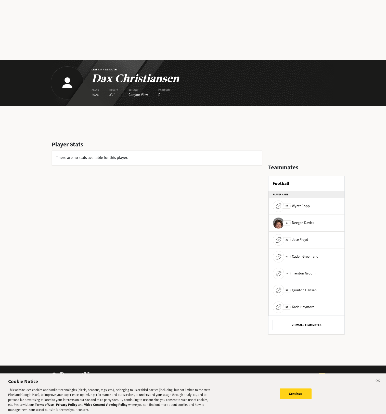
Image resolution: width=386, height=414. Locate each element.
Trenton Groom (294, 273)
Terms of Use (44, 407)
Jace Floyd (290, 239)
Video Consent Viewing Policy (105, 407)
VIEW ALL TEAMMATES (306, 325)
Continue (295, 396)
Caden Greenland (295, 256)
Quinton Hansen (295, 290)
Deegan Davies (293, 222)
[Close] (377, 384)
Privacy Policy (66, 407)
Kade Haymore (293, 307)
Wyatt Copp (291, 206)
